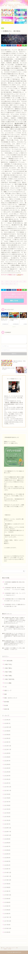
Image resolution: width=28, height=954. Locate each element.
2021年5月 (7, 809)
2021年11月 (7, 790)
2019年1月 (7, 891)
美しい (16, 283)
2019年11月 (7, 876)
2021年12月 (7, 787)
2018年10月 (7, 895)
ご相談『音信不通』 (9, 679)
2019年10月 (7, 880)
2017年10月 (7, 921)
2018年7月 (7, 906)
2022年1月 (7, 783)
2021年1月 (7, 824)
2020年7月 (7, 846)
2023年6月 (7, 734)
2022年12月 (7, 746)
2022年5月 (7, 768)
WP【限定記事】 (8, 660)
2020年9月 (7, 839)
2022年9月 (7, 753)
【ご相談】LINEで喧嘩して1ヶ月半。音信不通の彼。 (14, 648)
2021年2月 (7, 820)
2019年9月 (7, 884)
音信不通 (6, 709)
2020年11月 (7, 831)
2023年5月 (7, 738)
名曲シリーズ (7, 690)
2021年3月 (7, 816)
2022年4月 (7, 772)
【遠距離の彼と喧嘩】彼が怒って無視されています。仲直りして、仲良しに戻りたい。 (14, 619)
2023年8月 (7, 731)
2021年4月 (7, 813)
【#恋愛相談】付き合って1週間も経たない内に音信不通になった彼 (14, 605)
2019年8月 (7, 887)
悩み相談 (6, 701)
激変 (7, 283)
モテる (8, 281)
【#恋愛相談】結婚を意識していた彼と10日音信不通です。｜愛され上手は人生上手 (14, 635)
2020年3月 (7, 861)
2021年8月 (7, 798)
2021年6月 (7, 805)
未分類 (6, 705)
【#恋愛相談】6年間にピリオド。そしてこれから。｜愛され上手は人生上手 (14, 628)
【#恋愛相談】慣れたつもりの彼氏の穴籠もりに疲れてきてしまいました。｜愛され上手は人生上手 (14, 622)
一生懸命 (13, 281)
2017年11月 (7, 917)
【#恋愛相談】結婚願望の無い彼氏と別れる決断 (14, 583)
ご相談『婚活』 (8, 668)
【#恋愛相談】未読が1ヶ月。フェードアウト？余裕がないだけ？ (14, 594)
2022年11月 (7, 749)
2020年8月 (7, 842)
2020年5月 (7, 854)
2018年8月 (7, 902)
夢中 (3, 283)
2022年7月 (7, 760)
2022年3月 (7, 775)
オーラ (3, 281)
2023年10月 (7, 727)
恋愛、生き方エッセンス (10, 698)
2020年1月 (7, 869)
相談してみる (14, 300)
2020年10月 (7, 835)
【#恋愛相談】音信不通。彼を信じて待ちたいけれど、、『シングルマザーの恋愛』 (14, 588)
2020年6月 (7, 850)
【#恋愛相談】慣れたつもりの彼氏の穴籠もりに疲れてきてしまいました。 (14, 600)
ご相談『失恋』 (8, 664)
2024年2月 (7, 720)
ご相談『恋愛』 (8, 672)
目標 (11, 283)
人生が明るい (20, 281)
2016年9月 (7, 932)
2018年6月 (7, 910)
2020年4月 (7, 857)
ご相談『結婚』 (8, 675)
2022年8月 (7, 757)
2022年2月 (7, 779)
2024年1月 (7, 723)
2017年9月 (7, 924)
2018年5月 (7, 913)
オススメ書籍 (7, 683)
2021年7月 (7, 802)
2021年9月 (7, 794)
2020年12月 (7, 828)
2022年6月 (7, 764)
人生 (5, 687)
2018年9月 (7, 898)
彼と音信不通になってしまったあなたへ (14, 633)
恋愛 (2, 28)
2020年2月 (7, 865)
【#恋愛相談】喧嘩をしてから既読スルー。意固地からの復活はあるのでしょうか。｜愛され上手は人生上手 (15, 643)
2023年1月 (7, 742)
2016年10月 (7, 928)
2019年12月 (7, 872)
